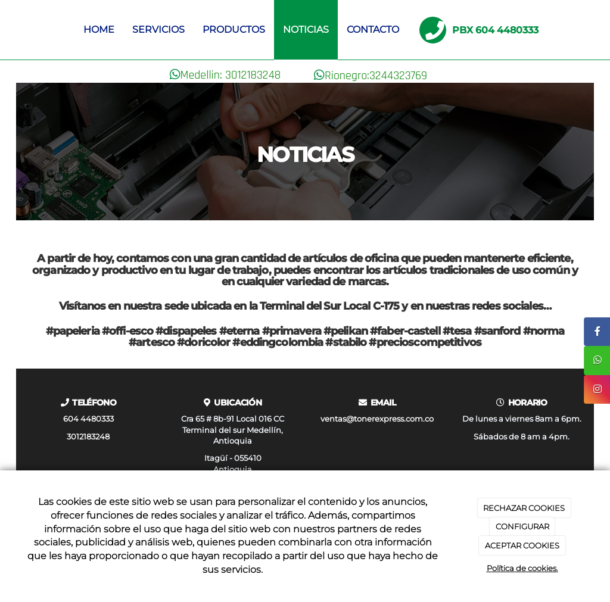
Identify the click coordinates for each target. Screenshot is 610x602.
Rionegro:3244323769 (376, 75)
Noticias (306, 29)
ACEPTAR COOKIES (522, 545)
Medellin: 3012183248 (230, 75)
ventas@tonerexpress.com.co (377, 418)
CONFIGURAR (522, 526)
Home (98, 29)
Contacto (373, 29)
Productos (234, 29)
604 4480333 (88, 418)
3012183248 (88, 436)
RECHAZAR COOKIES (524, 508)
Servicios (158, 29)
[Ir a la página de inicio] (22, 30)
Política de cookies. (522, 568)
